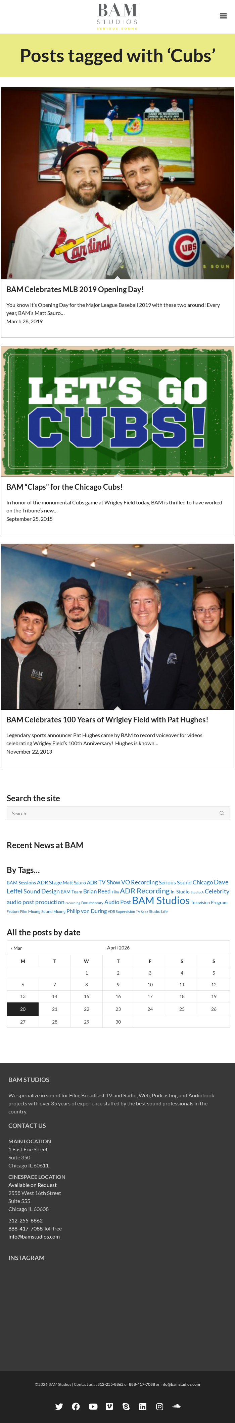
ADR (92, 882)
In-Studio (180, 891)
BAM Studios (161, 900)
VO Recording (139, 882)
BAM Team (71, 891)
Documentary (92, 902)
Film (115, 892)
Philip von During (86, 911)
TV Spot (142, 912)
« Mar (16, 948)
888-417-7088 (25, 1228)
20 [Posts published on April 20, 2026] (23, 1009)
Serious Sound (175, 882)
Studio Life (158, 911)
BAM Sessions (21, 882)
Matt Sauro (74, 882)
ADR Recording (145, 890)
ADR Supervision (121, 911)
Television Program (209, 902)
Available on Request (32, 1185)
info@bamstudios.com (34, 1236)
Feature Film (17, 911)
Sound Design (41, 891)
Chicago (203, 882)
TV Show (109, 882)
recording (72, 903)
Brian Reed (97, 891)
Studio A (197, 892)
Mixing (34, 911)
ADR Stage (49, 882)
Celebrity (217, 891)
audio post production (35, 902)
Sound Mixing (53, 911)
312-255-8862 (25, 1220)
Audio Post (117, 902)
